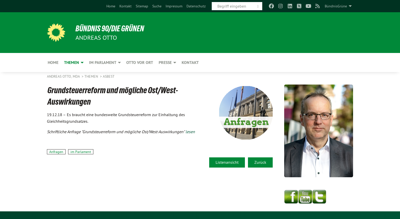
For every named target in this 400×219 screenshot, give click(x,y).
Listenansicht (227, 162)
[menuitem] (110, 6)
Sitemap (142, 6)
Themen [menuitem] (71, 62)
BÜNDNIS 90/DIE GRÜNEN (110, 28)
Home (110, 6)
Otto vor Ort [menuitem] (139, 62)
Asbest (109, 76)
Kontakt (125, 6)
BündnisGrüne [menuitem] (336, 6)
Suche (156, 6)
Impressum (174, 6)
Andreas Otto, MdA (64, 76)
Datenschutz (196, 6)
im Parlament (80, 151)
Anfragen (56, 151)
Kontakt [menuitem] (190, 62)
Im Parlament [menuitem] (102, 62)
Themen (91, 76)
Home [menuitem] (53, 62)
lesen (190, 131)
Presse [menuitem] (165, 62)
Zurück (260, 162)
